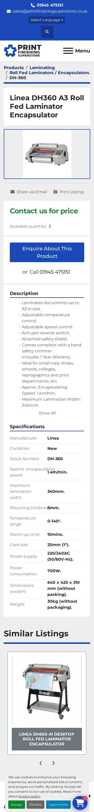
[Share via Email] (28, 192)
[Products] (14, 67)
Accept (16, 804)
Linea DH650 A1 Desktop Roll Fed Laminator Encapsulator (46, 739)
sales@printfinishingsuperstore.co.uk (50, 11)
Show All (47, 413)
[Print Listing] (68, 192)
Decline (35, 804)
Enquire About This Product (47, 252)
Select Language (45, 20)
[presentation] (40, 762)
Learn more (58, 804)
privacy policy (29, 796)
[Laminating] (42, 67)
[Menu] (68, 51)
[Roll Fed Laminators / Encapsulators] (49, 72)
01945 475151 (50, 5)
